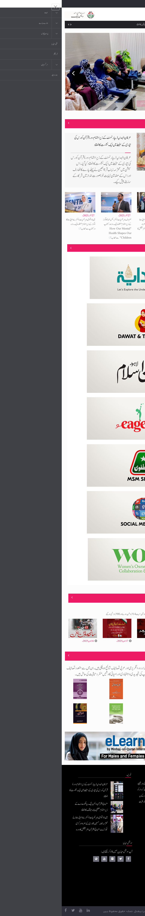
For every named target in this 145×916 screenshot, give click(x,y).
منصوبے (135, 248)
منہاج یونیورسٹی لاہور (113, 898)
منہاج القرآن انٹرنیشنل (112, 853)
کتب (120, 876)
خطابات (119, 883)
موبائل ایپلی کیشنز (115, 860)
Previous (9, 71)
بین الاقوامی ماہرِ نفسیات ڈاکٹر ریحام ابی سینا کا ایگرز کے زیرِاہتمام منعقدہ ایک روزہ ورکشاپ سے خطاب (19, 224)
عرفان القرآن (116, 868)
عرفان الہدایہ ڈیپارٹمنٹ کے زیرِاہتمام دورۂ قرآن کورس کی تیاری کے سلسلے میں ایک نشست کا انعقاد (27, 790)
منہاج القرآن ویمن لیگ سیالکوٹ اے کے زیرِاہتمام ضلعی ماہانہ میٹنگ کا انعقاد (101, 24)
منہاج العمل (117, 891)
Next (136, 71)
